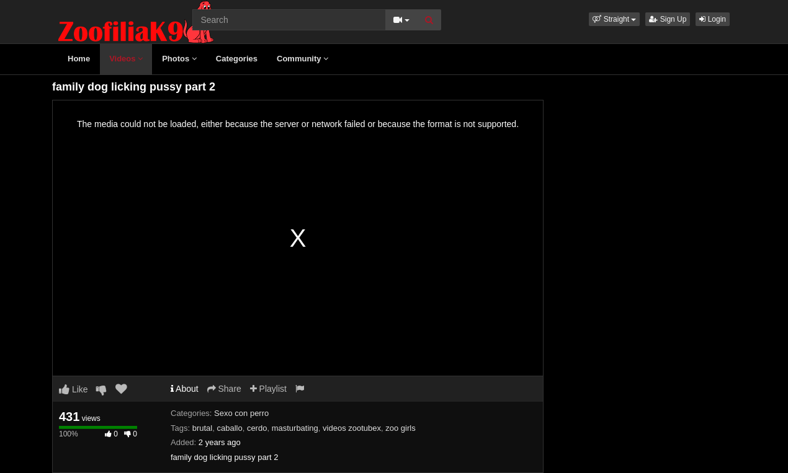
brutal (202, 428)
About (185, 389)
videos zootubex (352, 428)
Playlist (268, 389)
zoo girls (400, 428)
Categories (236, 58)
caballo (229, 428)
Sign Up (667, 19)
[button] (614, 19)
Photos (179, 58)
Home (79, 58)
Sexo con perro (241, 413)
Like (73, 389)
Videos (126, 58)
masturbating (295, 428)
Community (302, 58)
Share (224, 389)
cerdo (257, 428)
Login (712, 19)
